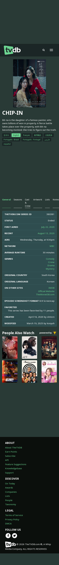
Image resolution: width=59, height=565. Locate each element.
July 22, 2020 (47, 226)
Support (9, 472)
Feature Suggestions (15, 464)
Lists (7, 495)
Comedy (50, 258)
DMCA (8, 523)
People (8, 500)
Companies (11, 491)
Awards (9, 487)
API (7, 460)
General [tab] (6, 199)
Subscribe (10, 455)
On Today (10, 483)
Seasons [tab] (18, 199)
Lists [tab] (47, 199)
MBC (52, 246)
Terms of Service (14, 515)
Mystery (50, 268)
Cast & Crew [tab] (27, 202)
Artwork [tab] (37, 199)
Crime (51, 262)
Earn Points (11, 451)
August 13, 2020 (46, 233)
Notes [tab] (56, 199)
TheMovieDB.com (45, 294)
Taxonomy (10, 504)
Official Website (46, 291)
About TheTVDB (13, 447)
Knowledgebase (13, 468)
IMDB (51, 287)
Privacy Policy (12, 519)
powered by (48, 333)
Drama (50, 265)
